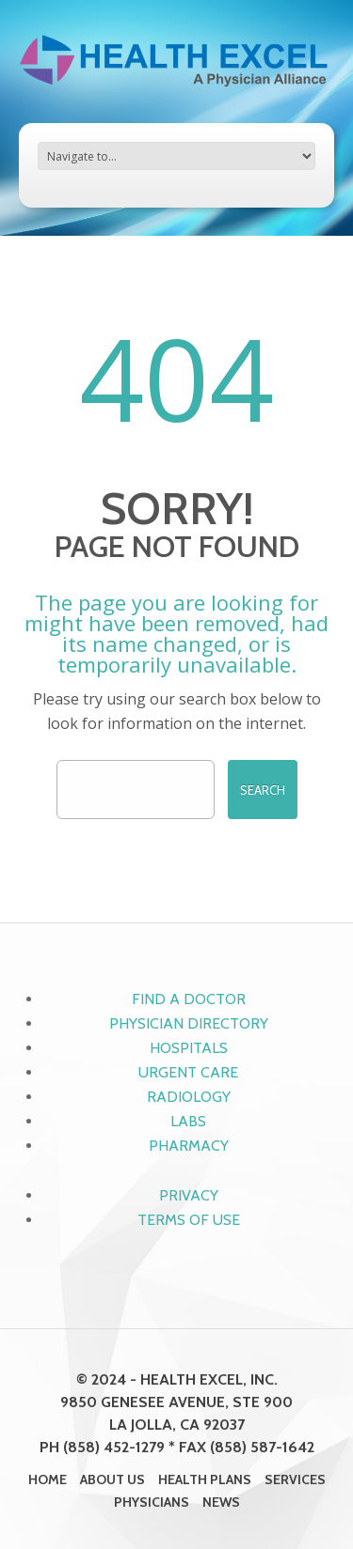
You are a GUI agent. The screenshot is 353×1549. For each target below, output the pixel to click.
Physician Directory (188, 1023)
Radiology (189, 1097)
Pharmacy (189, 1145)
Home (47, 1479)
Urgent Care (188, 1072)
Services (295, 1479)
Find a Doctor (189, 999)
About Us (112, 1479)
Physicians (151, 1502)
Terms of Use (188, 1220)
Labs (188, 1121)
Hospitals (189, 1048)
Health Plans (204, 1479)
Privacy (188, 1195)
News (221, 1502)
